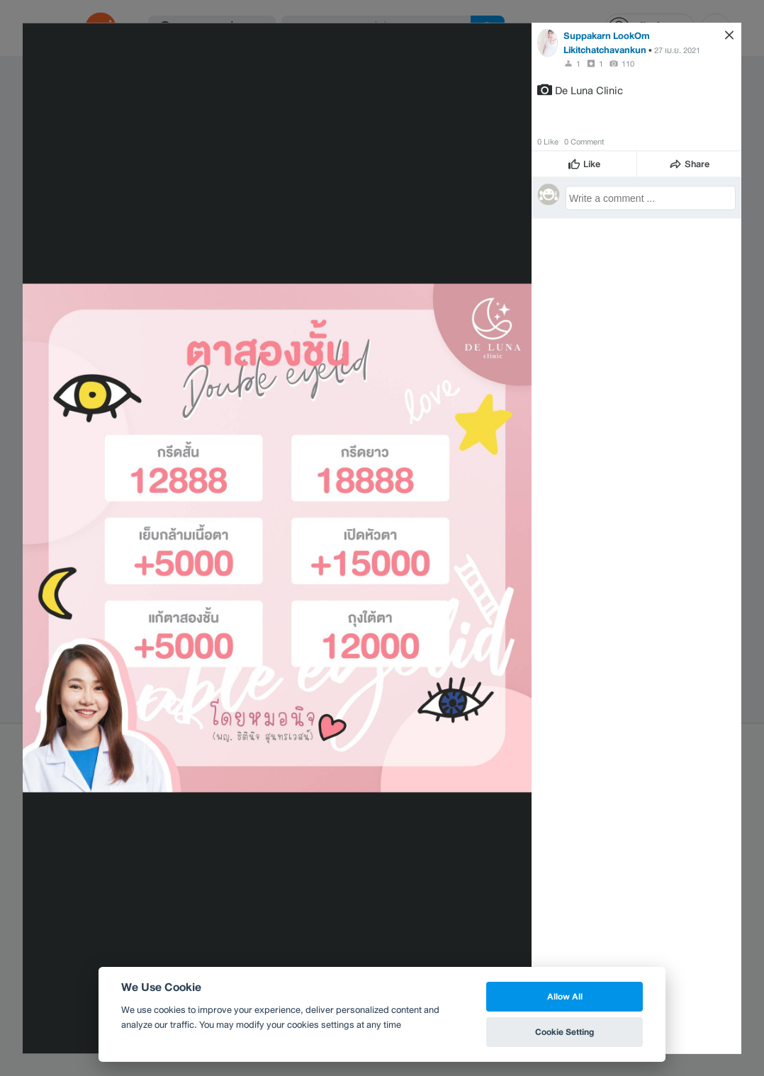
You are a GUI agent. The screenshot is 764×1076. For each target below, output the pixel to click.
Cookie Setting (564, 1031)
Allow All (565, 996)
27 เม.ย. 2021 (677, 49)
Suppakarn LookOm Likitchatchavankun (606, 42)
